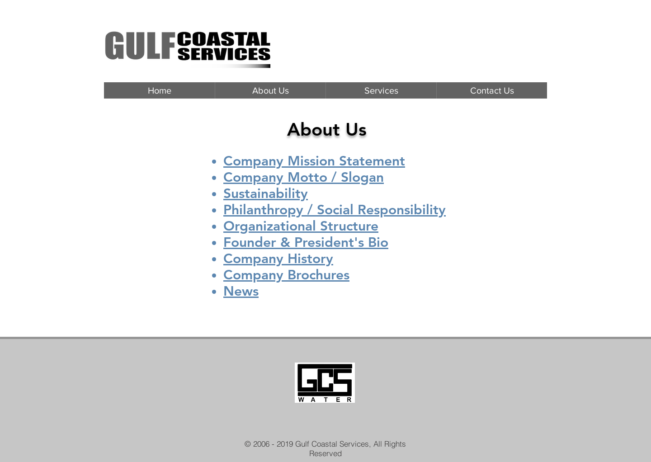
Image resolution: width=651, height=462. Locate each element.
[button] (381, 90)
